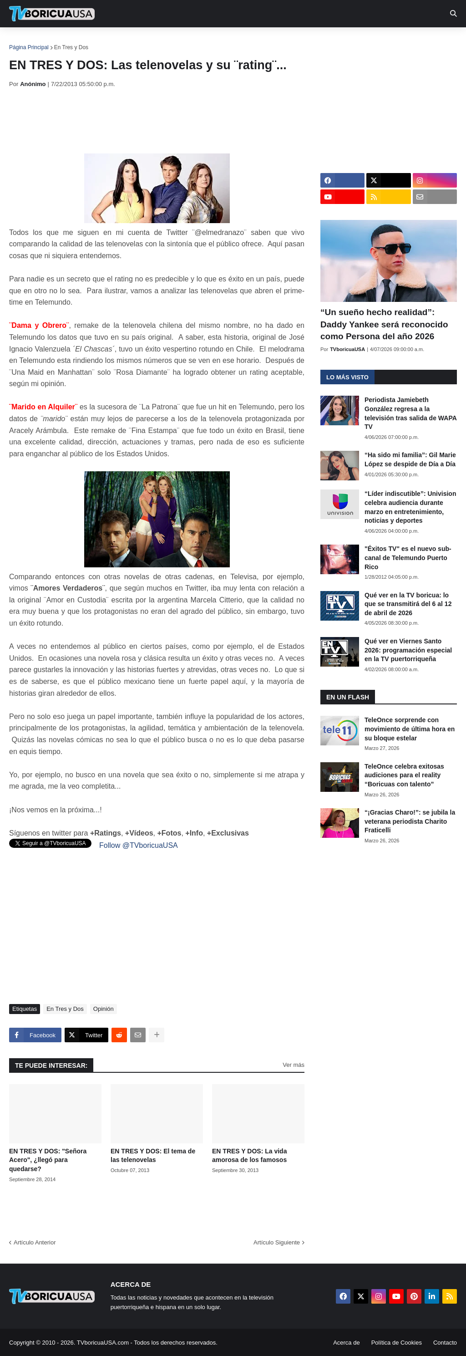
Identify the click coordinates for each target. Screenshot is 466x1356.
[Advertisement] (174, 120)
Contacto (445, 1342)
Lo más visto (347, 377)
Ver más (293, 1064)
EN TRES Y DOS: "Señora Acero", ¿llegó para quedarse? (47, 1159)
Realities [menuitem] (155, 41)
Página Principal (29, 47)
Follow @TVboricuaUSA (138, 845)
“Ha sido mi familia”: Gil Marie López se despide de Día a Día (410, 459)
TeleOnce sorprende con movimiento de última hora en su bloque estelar (410, 728)
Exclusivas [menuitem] (297, 41)
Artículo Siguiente (276, 1242)
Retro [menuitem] (342, 41)
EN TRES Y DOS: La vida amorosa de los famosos (249, 1155)
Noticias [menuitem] (64, 41)
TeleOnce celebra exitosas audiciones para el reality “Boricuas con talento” (404, 775)
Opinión (103, 1008)
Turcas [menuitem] (198, 41)
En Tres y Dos (71, 47)
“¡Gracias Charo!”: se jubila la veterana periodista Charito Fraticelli (410, 821)
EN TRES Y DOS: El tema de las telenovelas (153, 1155)
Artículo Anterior (35, 1242)
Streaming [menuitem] (244, 41)
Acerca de (346, 1342)
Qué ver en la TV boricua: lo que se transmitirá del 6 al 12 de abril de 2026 (408, 604)
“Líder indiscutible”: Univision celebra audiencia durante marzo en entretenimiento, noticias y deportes (410, 507)
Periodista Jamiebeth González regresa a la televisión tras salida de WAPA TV (410, 413)
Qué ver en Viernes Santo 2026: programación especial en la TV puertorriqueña (408, 650)
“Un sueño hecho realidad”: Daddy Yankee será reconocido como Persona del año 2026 (384, 324)
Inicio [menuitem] (25, 41)
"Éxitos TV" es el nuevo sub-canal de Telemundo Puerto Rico (408, 557)
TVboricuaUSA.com (103, 1342)
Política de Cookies (396, 1342)
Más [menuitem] (374, 41)
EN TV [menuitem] (109, 41)
